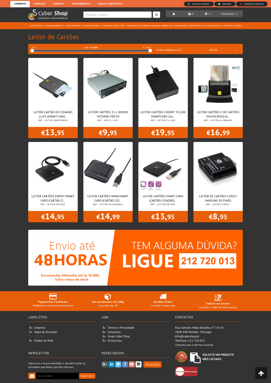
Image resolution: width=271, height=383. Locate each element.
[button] (207, 13)
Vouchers (40, 336)
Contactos (114, 332)
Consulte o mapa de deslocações (218, 302)
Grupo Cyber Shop (119, 336)
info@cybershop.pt (187, 336)
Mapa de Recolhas (45, 332)
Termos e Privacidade (121, 327)
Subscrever (87, 376)
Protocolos (115, 340)
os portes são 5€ (108, 300)
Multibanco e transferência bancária (53, 300)
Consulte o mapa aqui (163, 300)
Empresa (39, 327)
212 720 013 (196, 340)
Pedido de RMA (43, 340)
